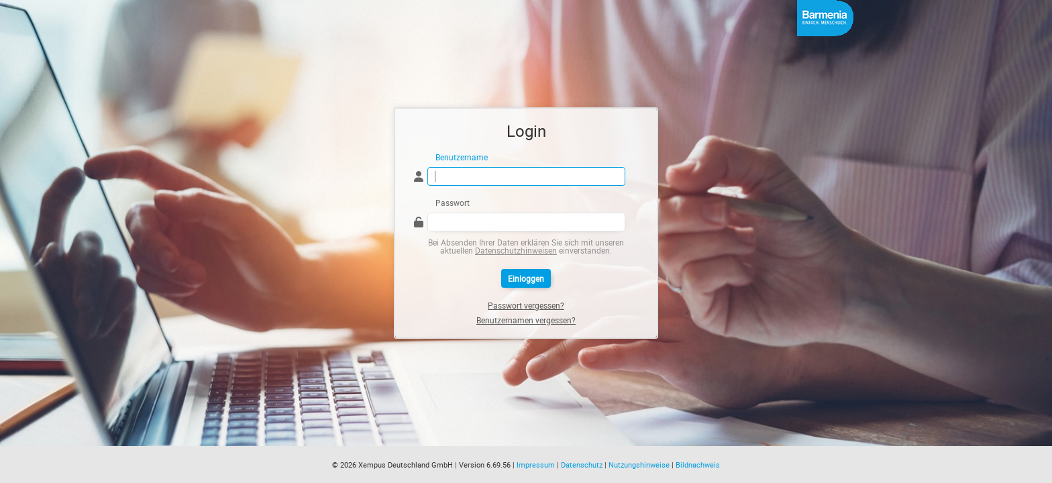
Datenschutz (581, 465)
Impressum (536, 465)
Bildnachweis (698, 465)
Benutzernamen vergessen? (526, 320)
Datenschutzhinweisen (516, 250)
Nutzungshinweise (639, 465)
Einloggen (526, 278)
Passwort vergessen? (526, 305)
